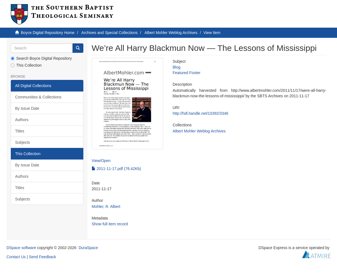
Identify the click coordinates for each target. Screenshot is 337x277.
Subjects (22, 142)
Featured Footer (186, 72)
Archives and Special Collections (109, 32)
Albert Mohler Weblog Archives (171, 32)
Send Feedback (42, 257)
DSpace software (21, 247)
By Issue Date (27, 108)
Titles (19, 131)
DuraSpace (88, 247)
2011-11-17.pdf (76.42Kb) (116, 168)
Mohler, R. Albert (106, 206)
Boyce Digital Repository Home (47, 32)
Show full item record (110, 224)
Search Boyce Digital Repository (41, 58)
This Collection (26, 65)
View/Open (101, 160)
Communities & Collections (38, 97)
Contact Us (16, 257)
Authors (22, 119)
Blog (176, 67)
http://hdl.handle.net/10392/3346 (200, 113)
